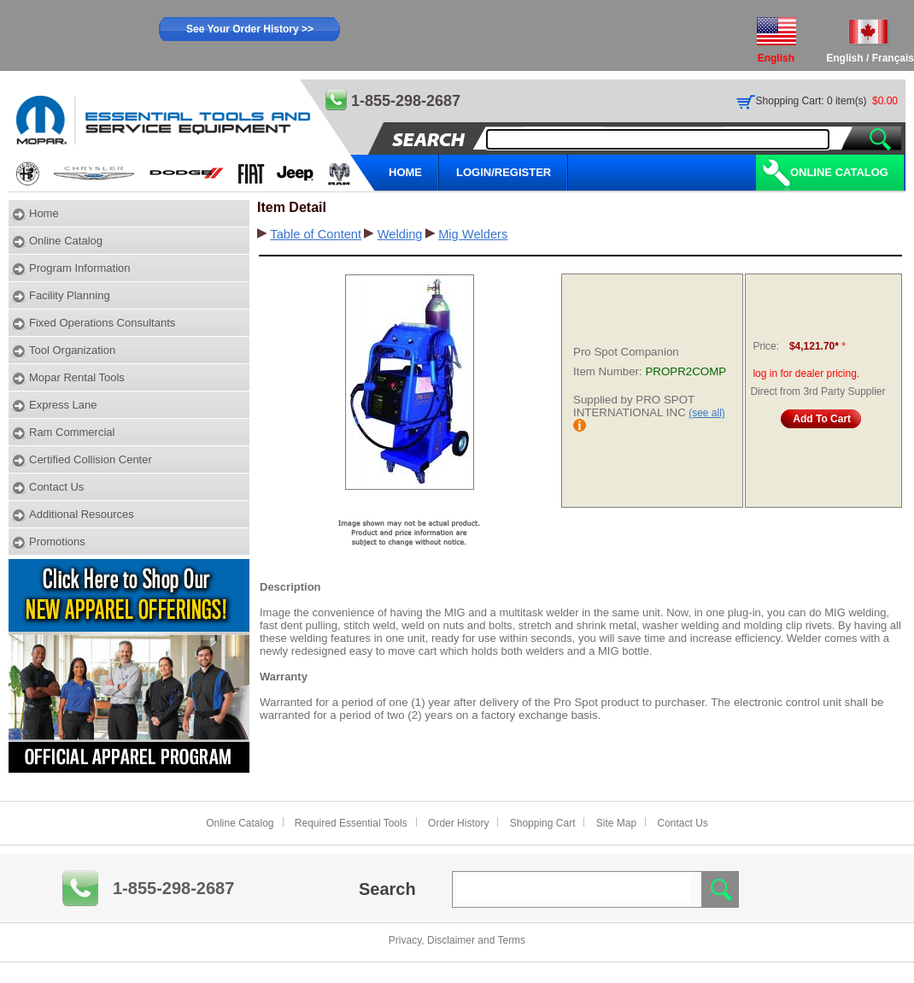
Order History (458, 823)
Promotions (57, 541)
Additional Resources (81, 514)
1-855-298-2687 (173, 888)
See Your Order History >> (249, 29)
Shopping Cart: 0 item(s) (811, 101)
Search (387, 889)
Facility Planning (69, 295)
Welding (400, 234)
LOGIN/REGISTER (503, 172)
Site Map (616, 823)
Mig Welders (472, 234)
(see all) (706, 413)
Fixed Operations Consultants (102, 322)
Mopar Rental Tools (77, 377)
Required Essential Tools (351, 823)
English (844, 58)
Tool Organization (72, 350)
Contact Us (56, 486)
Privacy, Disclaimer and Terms (457, 940)
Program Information (80, 268)
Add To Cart (822, 419)
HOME (405, 172)
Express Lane (63, 404)
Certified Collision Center (90, 459)
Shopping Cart (543, 823)
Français (893, 58)
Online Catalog (839, 172)
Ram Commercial (71, 432)
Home (44, 213)
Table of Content (315, 234)
